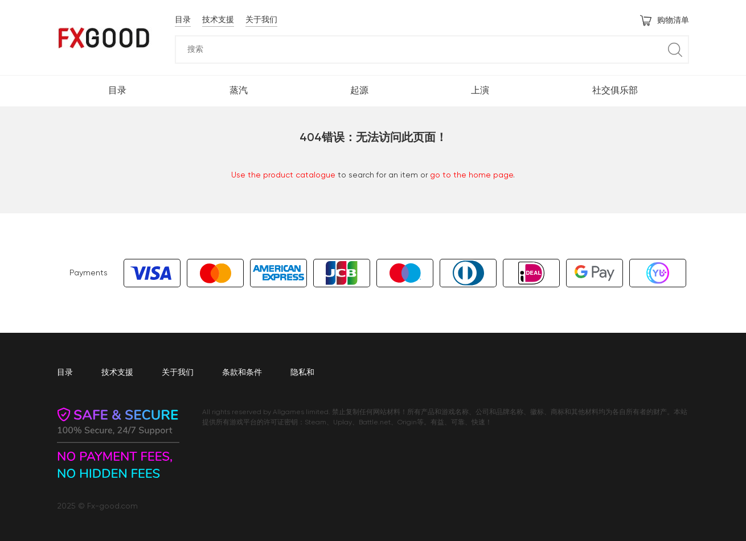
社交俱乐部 (615, 91)
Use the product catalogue (283, 175)
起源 (359, 91)
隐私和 (302, 373)
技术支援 (218, 20)
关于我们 (261, 20)
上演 (480, 91)
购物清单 (664, 20)
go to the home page (471, 175)
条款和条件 (242, 373)
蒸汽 (238, 91)
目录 (183, 20)
